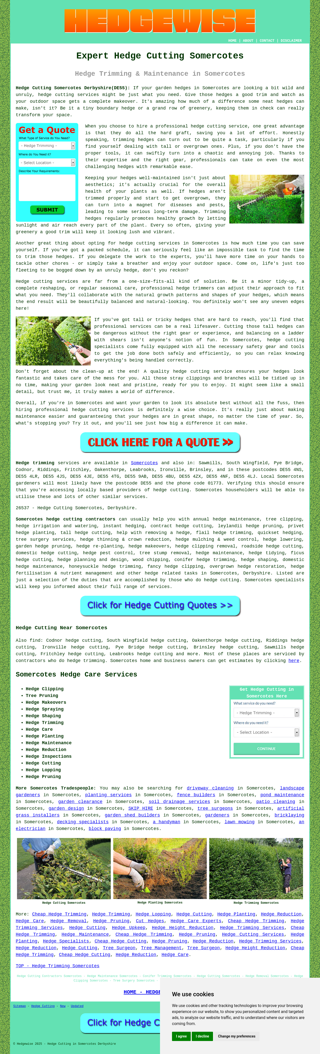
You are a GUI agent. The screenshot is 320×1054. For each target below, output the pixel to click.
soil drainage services (179, 801)
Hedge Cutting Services (253, 934)
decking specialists (83, 822)
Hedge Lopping (153, 914)
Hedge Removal (68, 921)
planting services (108, 795)
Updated (77, 1006)
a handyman (166, 822)
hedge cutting (154, 654)
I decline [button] (202, 1036)
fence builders (196, 795)
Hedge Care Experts (195, 921)
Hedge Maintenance (85, 934)
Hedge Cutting (194, 914)
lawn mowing (239, 822)
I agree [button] (181, 1036)
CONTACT (267, 41)
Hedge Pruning (111, 921)
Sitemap (19, 1006)
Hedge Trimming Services (252, 927)
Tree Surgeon (119, 948)
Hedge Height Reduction (183, 927)
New (63, 1006)
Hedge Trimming (111, 914)
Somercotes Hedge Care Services (76, 674)
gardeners (217, 815)
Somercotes (144, 463)
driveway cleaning (210, 788)
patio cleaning (275, 801)
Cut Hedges (150, 921)
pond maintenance (282, 795)
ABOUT (248, 41)
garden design (66, 808)
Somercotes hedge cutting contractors (65, 519)
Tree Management (161, 948)
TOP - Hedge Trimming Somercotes (58, 966)
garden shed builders (132, 815)
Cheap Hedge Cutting (120, 941)
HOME (232, 41)
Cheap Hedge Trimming (59, 914)
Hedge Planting (236, 914)
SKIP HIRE (140, 808)
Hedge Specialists (66, 941)
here (293, 660)
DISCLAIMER (291, 41)
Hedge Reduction (281, 914)
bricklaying (289, 815)
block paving (105, 828)
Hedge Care (30, 921)
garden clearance (80, 801)
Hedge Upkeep (129, 927)
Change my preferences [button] (236, 1036)
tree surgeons (215, 808)
